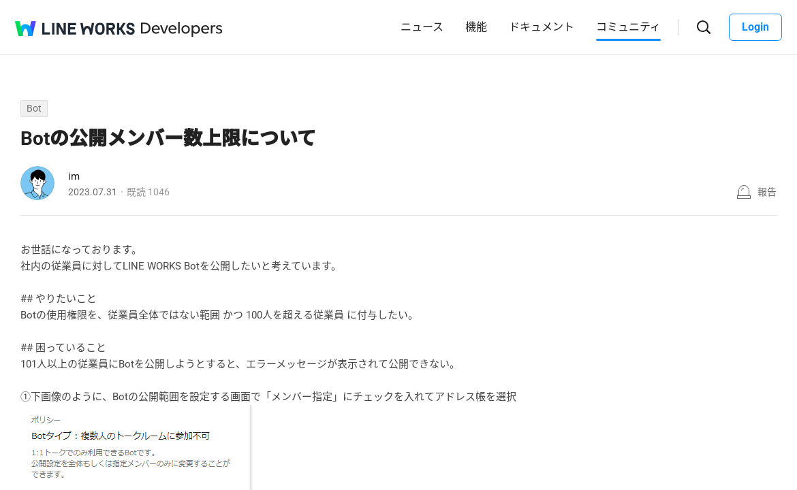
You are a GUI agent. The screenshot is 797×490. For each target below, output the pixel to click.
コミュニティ (628, 26)
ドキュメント (541, 26)
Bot (34, 108)
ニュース (422, 26)
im (74, 176)
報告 (767, 191)
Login (755, 26)
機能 (476, 26)
